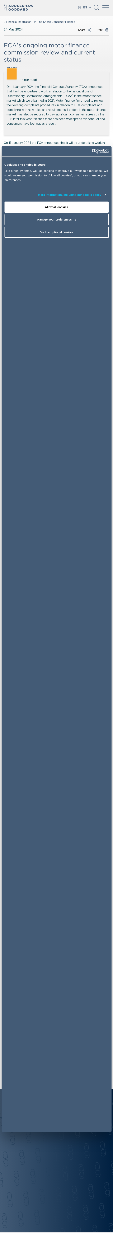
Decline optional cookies (56, 232)
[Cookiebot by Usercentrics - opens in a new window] (92, 151)
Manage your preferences (56, 219)
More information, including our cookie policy (69, 194)
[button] (96, 9)
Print (99, 29)
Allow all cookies (56, 207)
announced (51, 143)
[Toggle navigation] (105, 7)
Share (82, 29)
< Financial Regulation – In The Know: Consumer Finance (39, 21)
